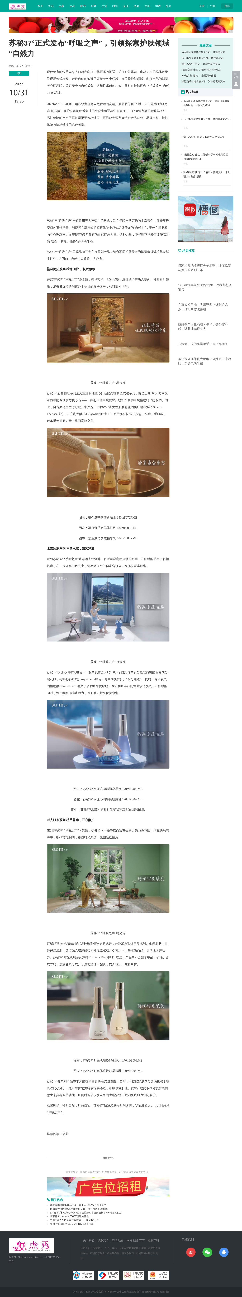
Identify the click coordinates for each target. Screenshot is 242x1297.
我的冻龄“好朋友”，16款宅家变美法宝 (203, 137)
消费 (158, 5)
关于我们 (88, 1240)
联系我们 (102, 1240)
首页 (40, 5)
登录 (202, 5)
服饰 (83, 5)
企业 (126, 5)
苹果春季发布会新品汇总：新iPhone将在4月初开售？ (78, 1205)
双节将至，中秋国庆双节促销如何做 (69, 1216)
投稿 (227, 5)
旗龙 (65, 1134)
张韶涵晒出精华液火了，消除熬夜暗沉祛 (203, 81)
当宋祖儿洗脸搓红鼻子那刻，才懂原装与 (203, 52)
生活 (104, 5)
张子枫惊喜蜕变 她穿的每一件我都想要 (202, 58)
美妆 (61, 5)
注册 (213, 5)
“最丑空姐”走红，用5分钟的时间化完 (201, 69)
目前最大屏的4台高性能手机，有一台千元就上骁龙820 (79, 1209)
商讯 (147, 5)
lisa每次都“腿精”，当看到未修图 (199, 75)
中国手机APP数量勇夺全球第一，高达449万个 (74, 1220)
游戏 (136, 5)
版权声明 (153, 1240)
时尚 (115, 5)
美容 (72, 5)
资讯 (51, 5)
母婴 (93, 5)
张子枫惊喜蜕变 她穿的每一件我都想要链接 (206, 119)
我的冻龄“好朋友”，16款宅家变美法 (201, 64)
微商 (168, 5)
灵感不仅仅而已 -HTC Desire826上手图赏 (71, 1223)
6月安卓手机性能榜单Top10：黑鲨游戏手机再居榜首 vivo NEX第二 (85, 1212)
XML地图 (118, 1240)
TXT (142, 1240)
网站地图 (132, 1240)
